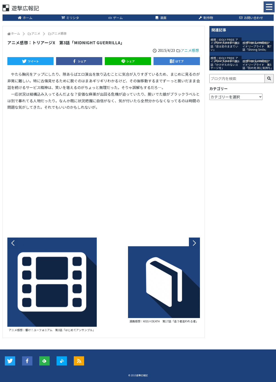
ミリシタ (70, 17)
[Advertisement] (103, 172)
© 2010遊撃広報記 (138, 375)
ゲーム (115, 17)
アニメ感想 (190, 50)
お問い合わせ (251, 17)
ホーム (25, 17)
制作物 (206, 17)
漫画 (160, 17)
